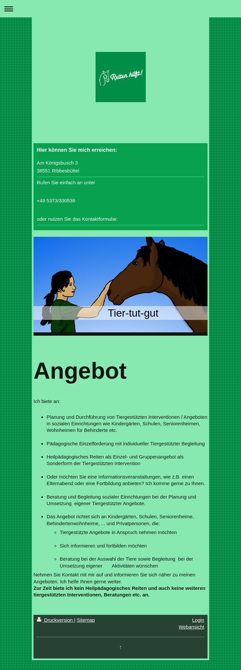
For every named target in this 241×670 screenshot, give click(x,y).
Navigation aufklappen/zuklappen (120, 9)
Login (198, 620)
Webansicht (191, 627)
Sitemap (86, 620)
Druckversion (55, 620)
